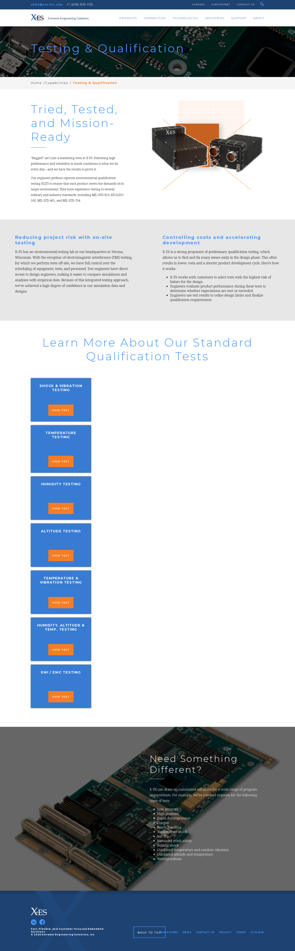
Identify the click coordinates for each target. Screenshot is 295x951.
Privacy (225, 932)
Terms (241, 932)
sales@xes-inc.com (47, 4)
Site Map (257, 932)
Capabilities (155, 18)
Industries (214, 18)
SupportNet (220, 4)
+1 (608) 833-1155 (80, 4)
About (258, 18)
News (187, 932)
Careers (198, 4)
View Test (61, 410)
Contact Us (246, 4)
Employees (169, 932)
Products (128, 18)
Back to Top (149, 932)
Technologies (185, 18)
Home (36, 83)
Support (239, 18)
